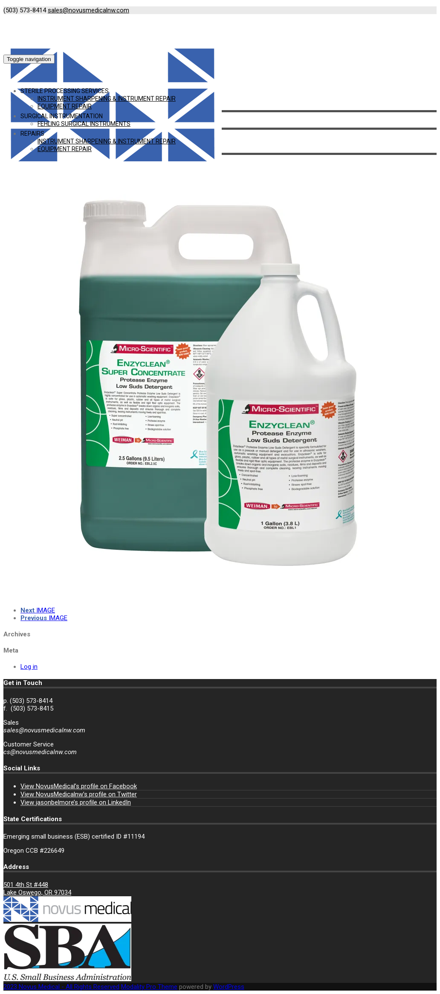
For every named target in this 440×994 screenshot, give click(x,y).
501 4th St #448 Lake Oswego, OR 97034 (37, 888)
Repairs (32, 133)
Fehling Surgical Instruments (84, 123)
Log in (29, 666)
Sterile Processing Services (64, 90)
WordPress (228, 987)
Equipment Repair (65, 106)
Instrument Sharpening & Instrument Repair (107, 98)
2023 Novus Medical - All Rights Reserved (61, 987)
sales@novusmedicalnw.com (88, 10)
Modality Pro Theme (149, 987)
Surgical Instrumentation (61, 116)
